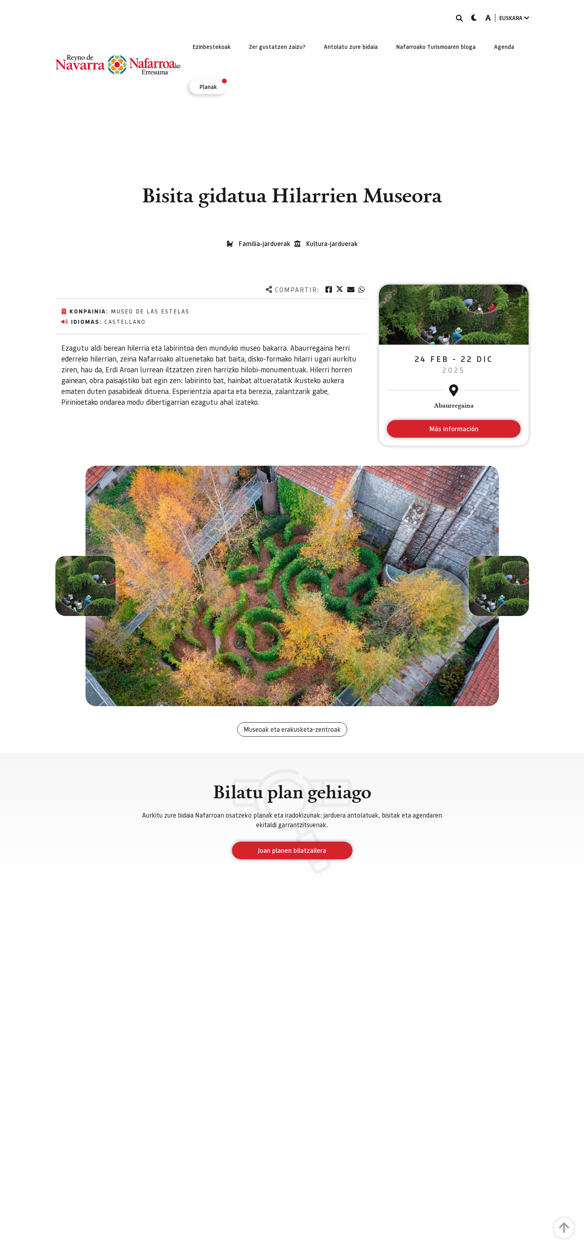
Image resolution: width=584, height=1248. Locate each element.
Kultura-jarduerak (332, 243)
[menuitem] (211, 46)
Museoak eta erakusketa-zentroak (292, 729)
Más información (453, 428)
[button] (85, 586)
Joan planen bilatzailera (292, 850)
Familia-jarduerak (264, 243)
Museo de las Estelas (150, 311)
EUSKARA (514, 18)
